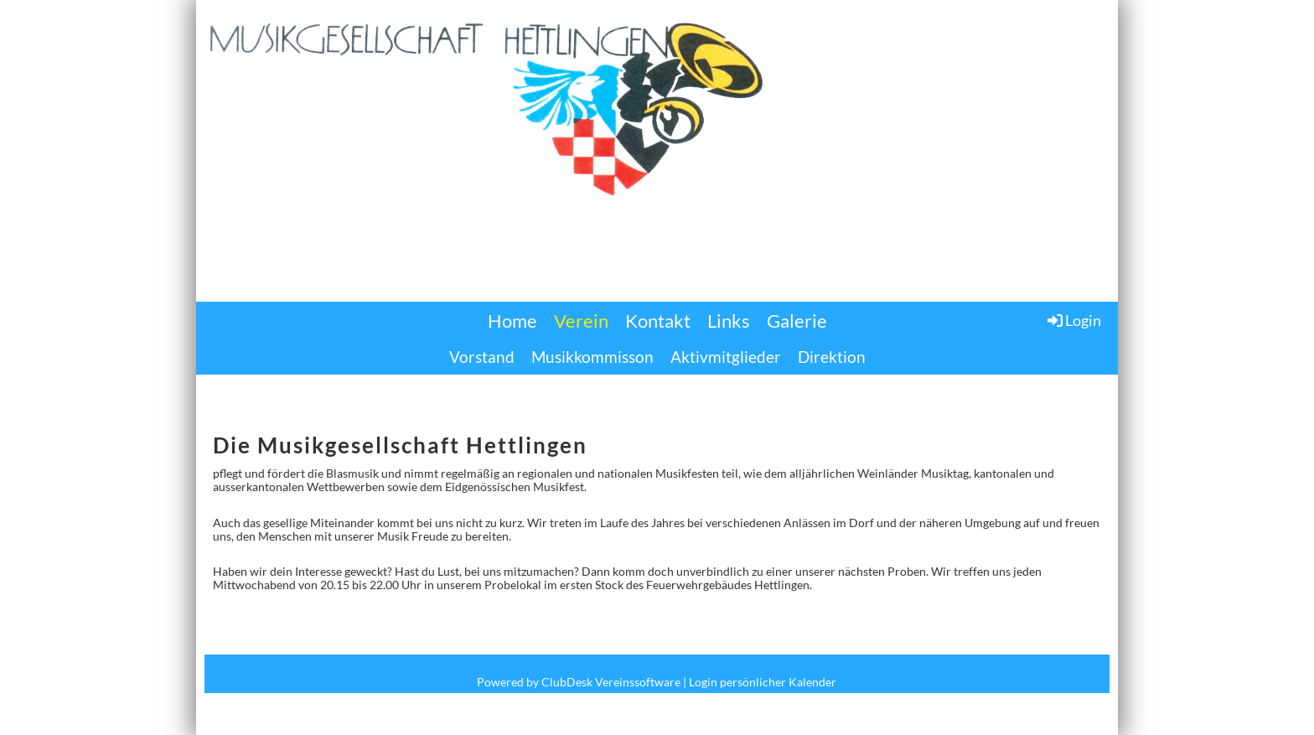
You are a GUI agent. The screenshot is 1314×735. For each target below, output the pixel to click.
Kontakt (658, 320)
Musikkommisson (592, 356)
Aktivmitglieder (725, 356)
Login (1073, 320)
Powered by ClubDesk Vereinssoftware (578, 682)
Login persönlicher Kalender (762, 682)
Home (512, 320)
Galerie (797, 320)
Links (728, 320)
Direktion (832, 356)
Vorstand (482, 356)
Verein (581, 320)
